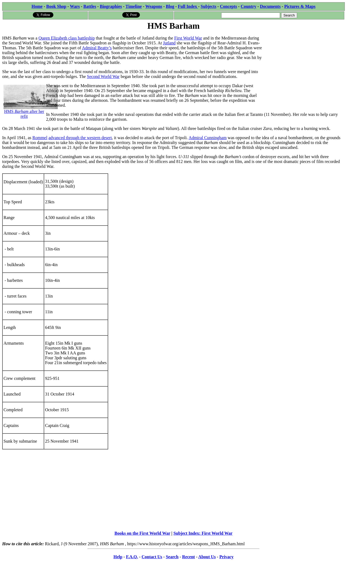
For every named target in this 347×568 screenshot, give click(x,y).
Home (37, 6)
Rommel (40, 137)
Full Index (188, 6)
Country (248, 6)
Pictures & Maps (300, 6)
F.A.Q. (132, 556)
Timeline (134, 6)
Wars (75, 6)
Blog (170, 6)
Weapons (153, 6)
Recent (188, 556)
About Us (207, 556)
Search (172, 556)
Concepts (228, 6)
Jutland (169, 43)
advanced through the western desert (80, 137)
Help (117, 556)
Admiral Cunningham (208, 137)
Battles (89, 6)
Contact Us (152, 556)
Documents (270, 6)
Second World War (103, 76)
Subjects (208, 6)
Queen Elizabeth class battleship (66, 38)
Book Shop (56, 6)
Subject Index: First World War (203, 533)
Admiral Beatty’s (97, 47)
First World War (188, 38)
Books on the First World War (142, 533)
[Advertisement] (304, 65)
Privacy (226, 556)
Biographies (111, 6)
